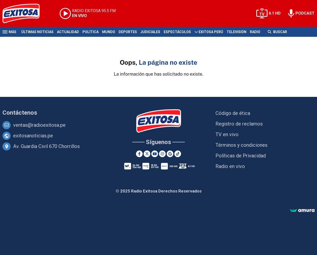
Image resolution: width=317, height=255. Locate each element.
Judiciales (150, 32)
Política (90, 32)
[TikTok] (177, 153)
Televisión (236, 32)
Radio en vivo (230, 166)
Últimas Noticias (37, 32)
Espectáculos (177, 32)
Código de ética (232, 113)
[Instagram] (162, 153)
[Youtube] (154, 153)
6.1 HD (275, 13)
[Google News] (170, 153)
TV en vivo (226, 134)
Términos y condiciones (241, 145)
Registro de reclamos (239, 124)
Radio (255, 32)
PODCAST (305, 13)
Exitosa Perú (211, 32)
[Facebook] (139, 153)
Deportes (128, 32)
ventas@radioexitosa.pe (39, 125)
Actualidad (68, 32)
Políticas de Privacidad (240, 156)
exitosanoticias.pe (33, 136)
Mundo (108, 32)
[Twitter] (147, 153)
